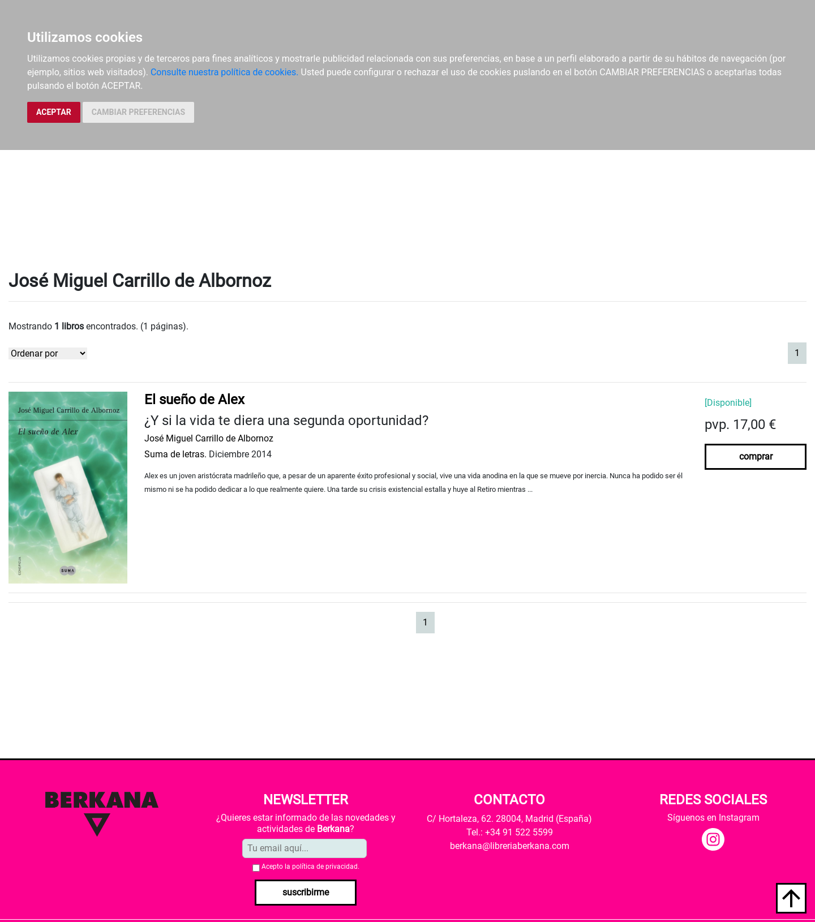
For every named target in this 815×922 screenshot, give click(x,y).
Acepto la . (310, 866)
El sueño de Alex (194, 400)
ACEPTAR (53, 112)
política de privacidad (325, 866)
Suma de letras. (175, 454)
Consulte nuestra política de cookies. (225, 72)
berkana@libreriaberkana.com (509, 845)
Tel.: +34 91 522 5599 (509, 832)
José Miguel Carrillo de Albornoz (208, 438)
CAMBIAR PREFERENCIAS (138, 112)
